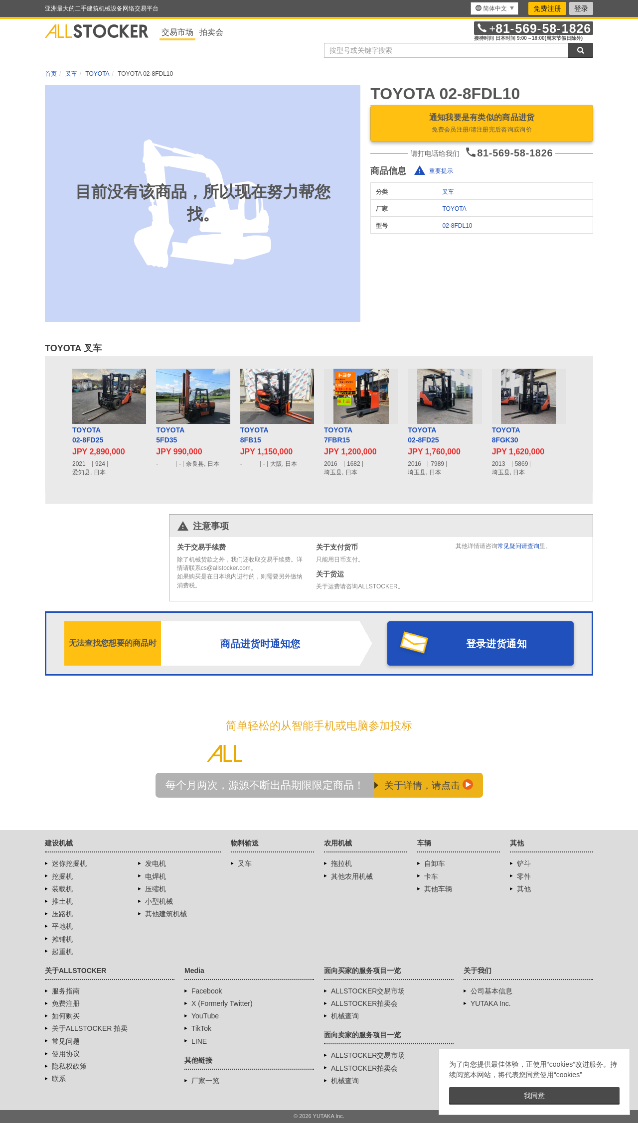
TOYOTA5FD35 (170, 435)
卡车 (431, 876)
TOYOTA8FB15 (254, 435)
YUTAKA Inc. (491, 1003)
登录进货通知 (496, 643)
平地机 (62, 926)
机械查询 (345, 1016)
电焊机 (155, 876)
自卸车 (434, 863)
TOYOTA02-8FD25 (87, 435)
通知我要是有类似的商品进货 (482, 124)
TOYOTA (454, 208)
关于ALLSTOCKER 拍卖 (90, 1028)
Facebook (206, 991)
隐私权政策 (69, 1066)
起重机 (62, 952)
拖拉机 (341, 863)
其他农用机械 (352, 876)
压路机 (62, 914)
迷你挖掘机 (69, 863)
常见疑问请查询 (518, 546)
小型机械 (159, 901)
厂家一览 (205, 1081)
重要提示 (441, 170)
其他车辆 (438, 889)
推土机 (62, 901)
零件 (524, 876)
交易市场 (177, 32)
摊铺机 (62, 939)
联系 (59, 1079)
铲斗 (524, 863)
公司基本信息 (491, 991)
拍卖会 (211, 32)
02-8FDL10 (457, 225)
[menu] (494, 8)
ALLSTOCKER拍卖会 (364, 1003)
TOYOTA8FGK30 (506, 435)
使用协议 (66, 1054)
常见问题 (66, 1041)
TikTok (201, 1028)
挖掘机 (62, 876)
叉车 (448, 191)
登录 (581, 8)
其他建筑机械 (166, 914)
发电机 (155, 863)
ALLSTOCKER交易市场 (368, 991)
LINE (199, 1041)
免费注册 (547, 8)
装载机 (62, 889)
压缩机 (155, 889)
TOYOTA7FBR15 (338, 435)
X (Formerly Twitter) (222, 1003)
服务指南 (66, 991)
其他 (524, 889)
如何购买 (66, 1016)
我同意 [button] (534, 1096)
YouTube (205, 1016)
